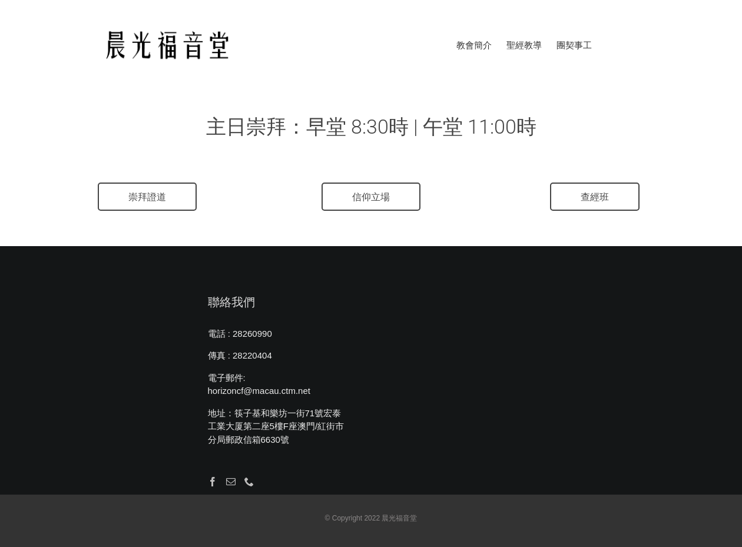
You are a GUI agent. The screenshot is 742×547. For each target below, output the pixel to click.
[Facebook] (212, 481)
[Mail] (231, 481)
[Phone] (249, 481)
